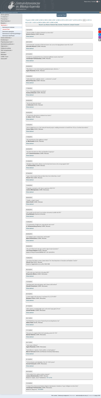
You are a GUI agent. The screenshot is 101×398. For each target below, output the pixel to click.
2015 (79, 20)
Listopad (72, 24)
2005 (56, 22)
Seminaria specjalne (8, 31)
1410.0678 (40, 389)
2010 (35, 22)
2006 (52, 22)
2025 (37, 20)
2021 (54, 20)
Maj (56, 24)
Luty (44, 24)
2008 (43, 22)
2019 (62, 20)
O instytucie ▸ (5, 16)
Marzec (48, 24)
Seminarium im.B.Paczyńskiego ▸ (11, 33)
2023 (45, 20)
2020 (58, 20)
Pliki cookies (54, 395)
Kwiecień (52, 24)
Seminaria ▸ (4, 25)
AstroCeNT (4, 58)
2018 (66, 20)
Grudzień (77, 24)
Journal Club (6, 29)
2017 (71, 20)
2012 (26, 22)
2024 (41, 20)
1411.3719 (49, 377)
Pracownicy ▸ (5, 19)
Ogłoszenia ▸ (4, 46)
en (99, 1)
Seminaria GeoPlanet (8, 35)
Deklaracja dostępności (63, 395)
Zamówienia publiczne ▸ (8, 44)
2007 (47, 22)
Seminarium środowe (8, 27)
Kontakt (93, 1)
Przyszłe (27, 20)
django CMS (97, 395)
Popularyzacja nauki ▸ (7, 42)
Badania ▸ (4, 23)
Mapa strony (87, 1)
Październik (66, 24)
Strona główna (4, 12)
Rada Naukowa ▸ (6, 21)
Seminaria (9, 12)
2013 (88, 20)
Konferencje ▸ (5, 40)
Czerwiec (60, 24)
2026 (32, 20)
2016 (75, 20)
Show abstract (30, 36)
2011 (30, 22)
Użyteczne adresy (6, 48)
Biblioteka (3, 54)
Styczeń (41, 24)
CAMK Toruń (4, 56)
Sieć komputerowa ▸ (6, 50)
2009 (39, 22)
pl (97, 1)
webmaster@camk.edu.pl (82, 395)
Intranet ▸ (3, 52)
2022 (49, 20)
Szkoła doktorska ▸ (6, 37)
